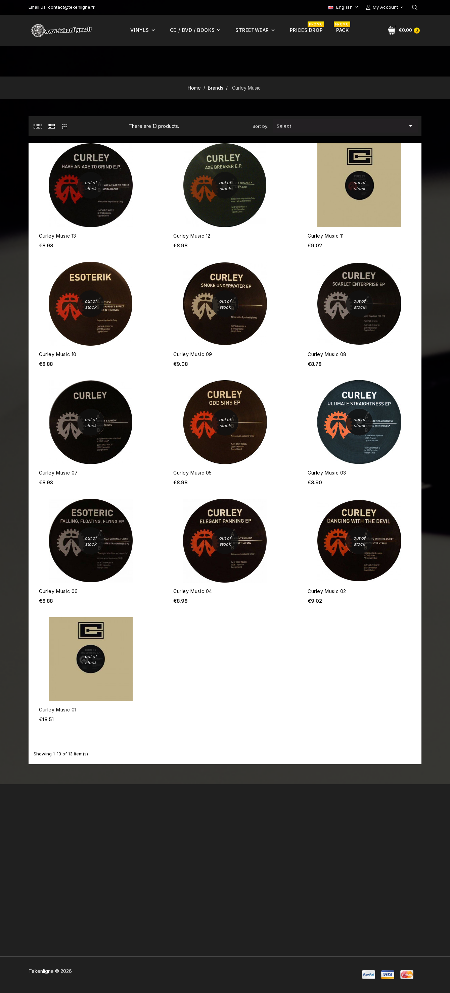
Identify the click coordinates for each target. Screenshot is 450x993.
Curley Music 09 (192, 354)
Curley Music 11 (326, 236)
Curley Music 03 (327, 473)
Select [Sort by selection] (346, 126)
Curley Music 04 (192, 591)
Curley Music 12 (192, 236)
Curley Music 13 (57, 236)
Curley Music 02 (327, 591)
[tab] (38, 126)
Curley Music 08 (327, 354)
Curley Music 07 (58, 473)
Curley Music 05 (192, 473)
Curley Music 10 (58, 354)
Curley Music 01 (58, 709)
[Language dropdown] (343, 7)
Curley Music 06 (58, 591)
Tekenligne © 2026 (50, 971)
